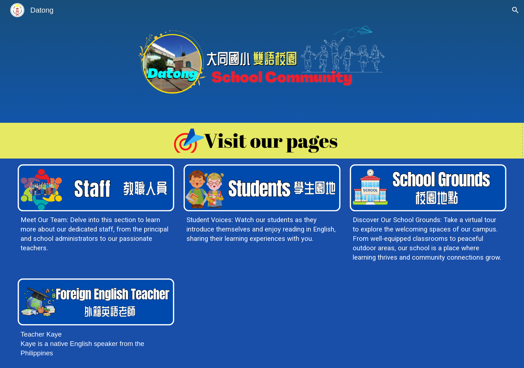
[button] (515, 10)
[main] (96, 234)
